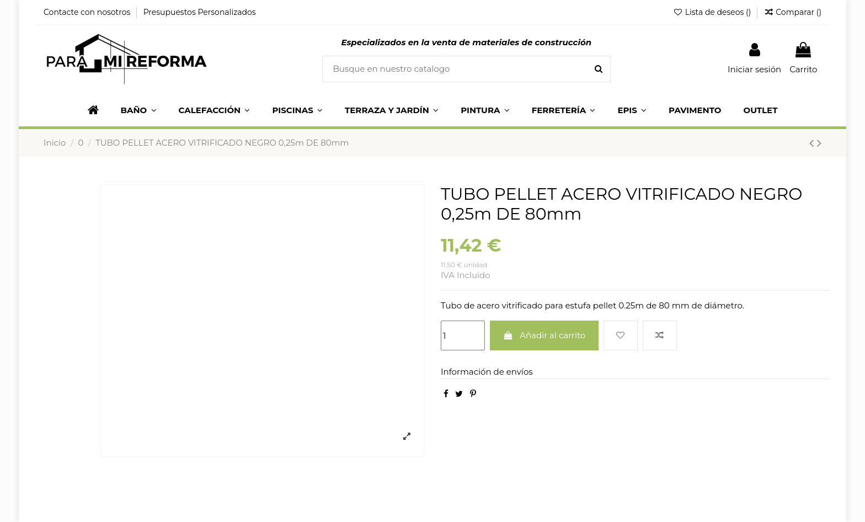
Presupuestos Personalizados (199, 12)
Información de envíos (487, 371)
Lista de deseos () (713, 12)
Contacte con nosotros (88, 12)
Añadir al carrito (544, 335)
